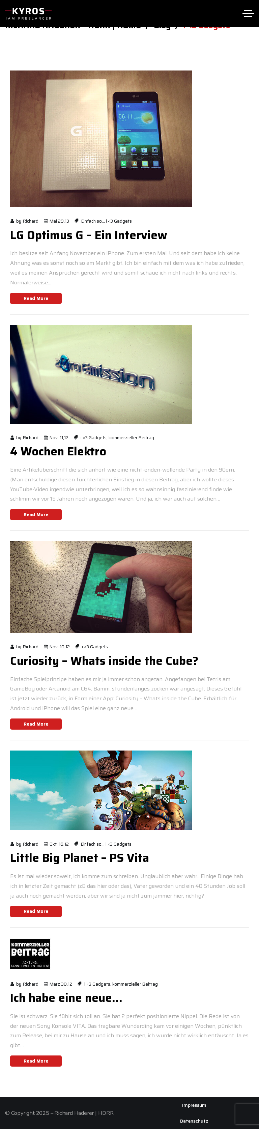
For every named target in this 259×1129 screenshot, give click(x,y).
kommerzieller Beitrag (131, 437)
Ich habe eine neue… (66, 998)
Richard (30, 221)
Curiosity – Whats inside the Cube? (104, 661)
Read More (36, 298)
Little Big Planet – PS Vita (79, 858)
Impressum (194, 1105)
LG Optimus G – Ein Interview (88, 235)
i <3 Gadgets (119, 221)
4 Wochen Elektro (58, 451)
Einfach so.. (92, 221)
